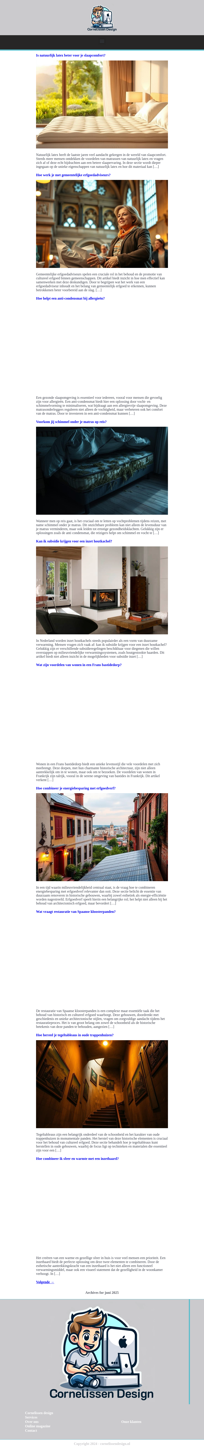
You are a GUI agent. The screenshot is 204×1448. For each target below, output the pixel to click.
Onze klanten (131, 1422)
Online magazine (37, 1426)
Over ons (31, 1422)
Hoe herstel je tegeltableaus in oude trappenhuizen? (75, 1035)
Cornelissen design (39, 1413)
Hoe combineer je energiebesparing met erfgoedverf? (76, 788)
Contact (31, 1430)
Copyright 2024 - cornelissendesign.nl (102, 1444)
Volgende (45, 1282)
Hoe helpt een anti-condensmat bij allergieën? (70, 298)
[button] (102, 41)
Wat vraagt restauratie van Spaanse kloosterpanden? (76, 911)
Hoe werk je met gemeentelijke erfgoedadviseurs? (73, 175)
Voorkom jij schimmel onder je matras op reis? (71, 422)
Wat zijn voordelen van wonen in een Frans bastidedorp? (79, 665)
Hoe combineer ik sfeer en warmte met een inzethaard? (77, 1159)
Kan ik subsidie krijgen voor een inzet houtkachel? (74, 541)
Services (31, 1417)
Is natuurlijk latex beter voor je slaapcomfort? (71, 55)
